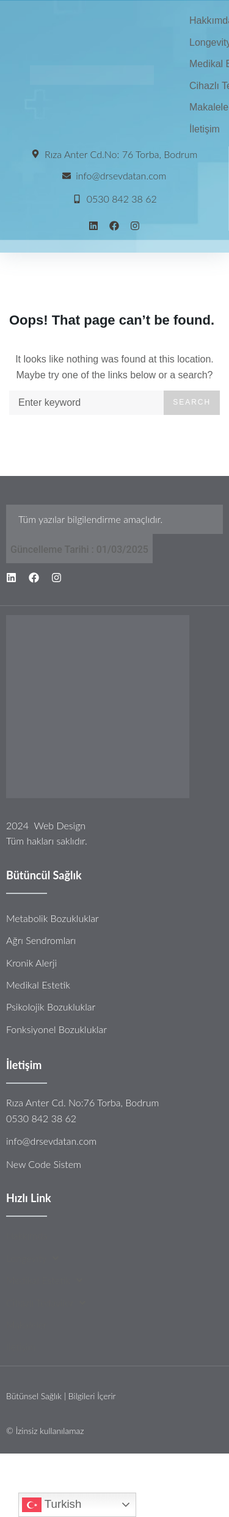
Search (192, 402)
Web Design (59, 825)
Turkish (51, 1505)
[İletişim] (204, 129)
